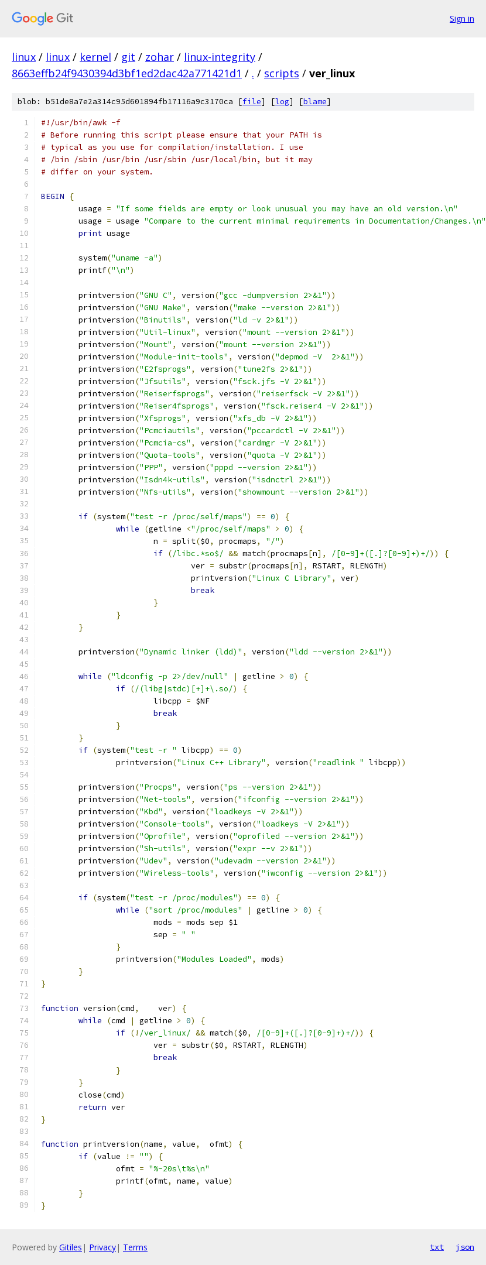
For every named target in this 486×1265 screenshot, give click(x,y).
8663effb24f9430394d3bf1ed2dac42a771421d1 (127, 73)
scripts (281, 73)
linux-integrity (219, 57)
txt (437, 1247)
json (465, 1247)
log (282, 102)
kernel (95, 57)
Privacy (102, 1247)
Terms (135, 1247)
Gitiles (70, 1247)
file (251, 102)
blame (315, 102)
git (128, 57)
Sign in (462, 18)
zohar (159, 57)
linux (24, 57)
